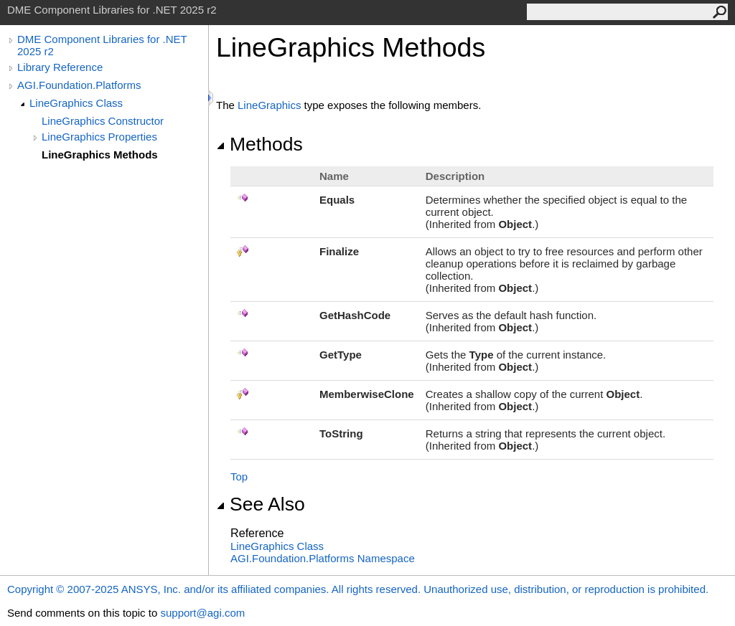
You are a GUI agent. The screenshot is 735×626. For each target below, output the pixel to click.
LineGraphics (269, 105)
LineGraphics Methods (100, 154)
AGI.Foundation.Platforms (79, 85)
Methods (259, 144)
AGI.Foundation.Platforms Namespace (322, 558)
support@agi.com (202, 613)
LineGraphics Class (76, 103)
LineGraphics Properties (99, 137)
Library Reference (60, 67)
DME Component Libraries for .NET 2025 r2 (102, 45)
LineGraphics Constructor (103, 121)
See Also (260, 504)
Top (239, 476)
